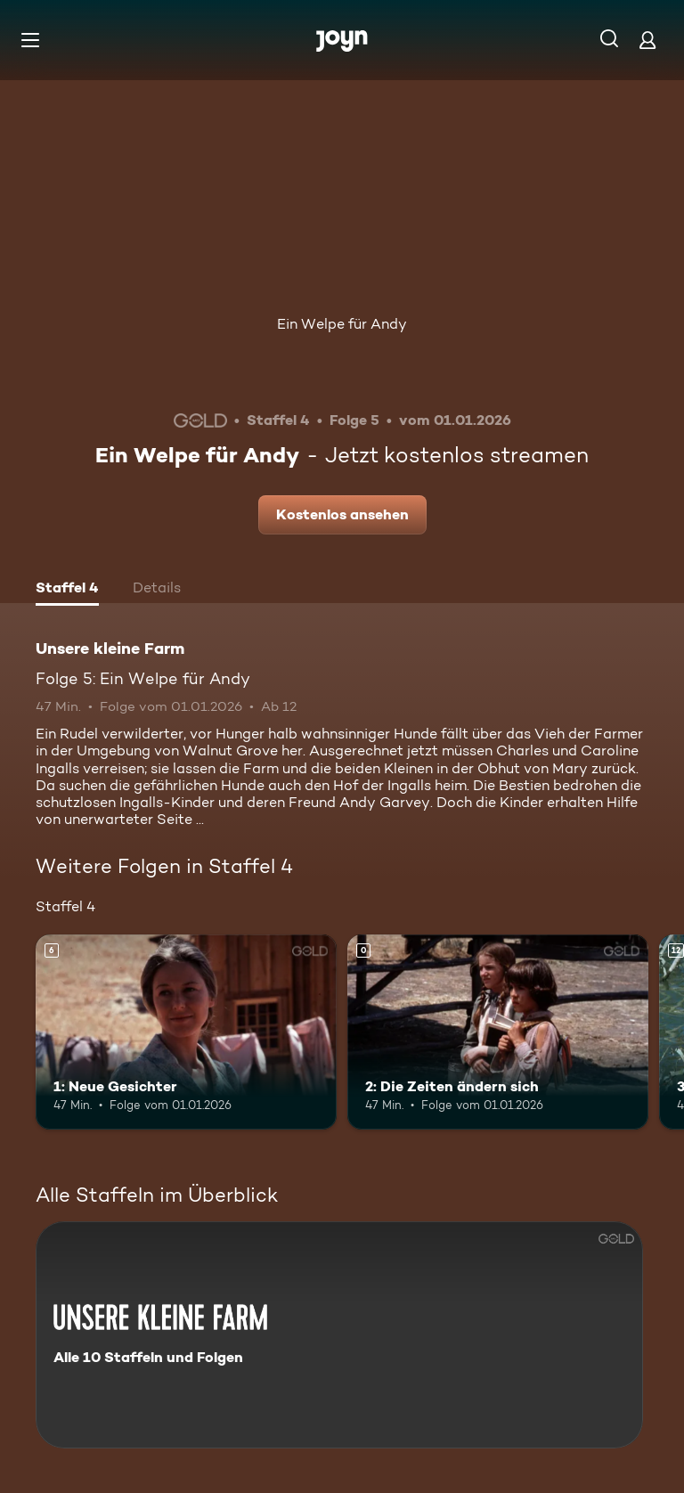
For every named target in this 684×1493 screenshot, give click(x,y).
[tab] (67, 590)
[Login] (647, 39)
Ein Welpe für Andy (342, 323)
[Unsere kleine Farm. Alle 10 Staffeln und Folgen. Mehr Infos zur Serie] (339, 1334)
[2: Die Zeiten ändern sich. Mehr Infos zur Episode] (497, 1032)
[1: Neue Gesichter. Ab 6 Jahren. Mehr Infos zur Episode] (186, 1032)
